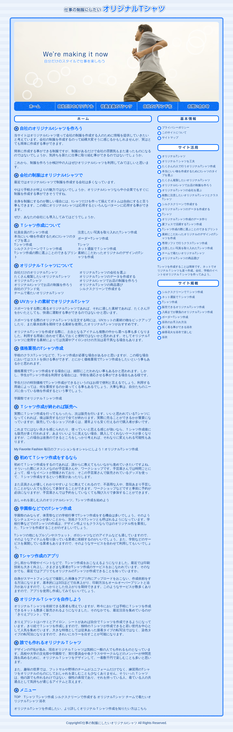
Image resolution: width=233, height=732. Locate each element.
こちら (142, 708)
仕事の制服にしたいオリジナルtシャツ (109, 723)
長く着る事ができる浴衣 (177, 327)
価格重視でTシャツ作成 (101, 359)
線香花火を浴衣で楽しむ (177, 332)
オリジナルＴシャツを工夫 (178, 161)
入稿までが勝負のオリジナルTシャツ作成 (187, 312)
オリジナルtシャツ (100, 189)
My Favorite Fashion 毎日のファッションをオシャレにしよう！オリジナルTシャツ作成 (76, 449)
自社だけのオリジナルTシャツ (36, 272)
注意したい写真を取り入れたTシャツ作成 (107, 232)
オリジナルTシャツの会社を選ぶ (102, 272)
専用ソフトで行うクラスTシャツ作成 (184, 243)
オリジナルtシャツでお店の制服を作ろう (108, 280)
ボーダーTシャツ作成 (93, 238)
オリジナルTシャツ (28, 280)
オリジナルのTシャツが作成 (76, 571)
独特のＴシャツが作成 (97, 626)
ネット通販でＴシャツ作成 (97, 248)
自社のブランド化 (27, 289)
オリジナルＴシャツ (28, 606)
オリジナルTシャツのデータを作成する (107, 276)
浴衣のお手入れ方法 (174, 322)
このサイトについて (174, 132)
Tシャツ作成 (23, 244)
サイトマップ (170, 137)
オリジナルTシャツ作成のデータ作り (184, 219)
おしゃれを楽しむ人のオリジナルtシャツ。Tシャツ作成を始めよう (61, 500)
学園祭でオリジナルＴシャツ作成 (38, 398)
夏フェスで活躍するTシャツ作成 (182, 224)
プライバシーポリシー (175, 127)
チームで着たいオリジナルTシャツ (39, 293)
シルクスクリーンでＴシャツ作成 (38, 248)
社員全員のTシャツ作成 (31, 232)
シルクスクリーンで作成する (100, 289)
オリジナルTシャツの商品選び (101, 285)
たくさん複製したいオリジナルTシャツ (42, 276)
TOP (17, 697)
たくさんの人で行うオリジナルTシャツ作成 (188, 166)
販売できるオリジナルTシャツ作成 (183, 307)
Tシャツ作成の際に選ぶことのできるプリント (190, 229)
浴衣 (42, 701)
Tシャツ (83, 244)
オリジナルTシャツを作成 (32, 331)
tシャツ (76, 201)
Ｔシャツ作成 (33, 413)
